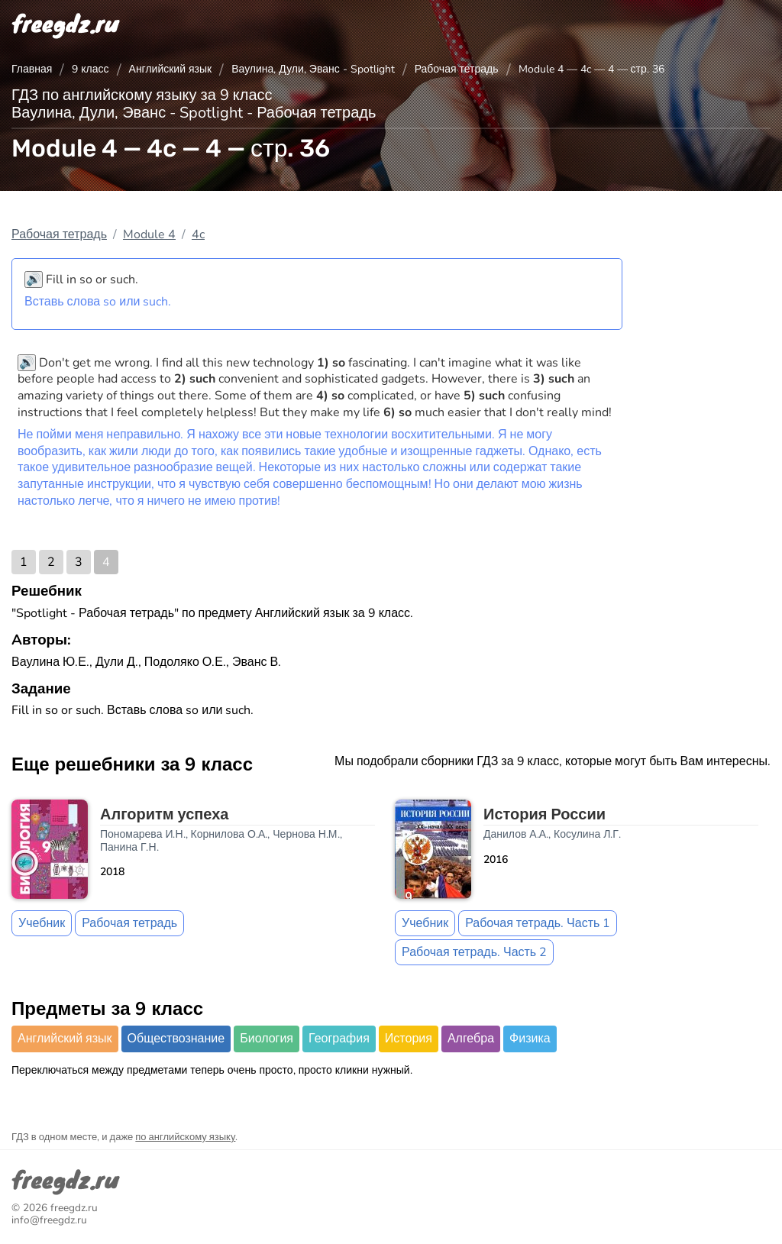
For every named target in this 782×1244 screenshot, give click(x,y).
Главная (31, 69)
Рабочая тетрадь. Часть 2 (474, 952)
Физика (530, 1038)
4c (198, 234)
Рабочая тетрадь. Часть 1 (537, 923)
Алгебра (471, 1038)
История (408, 1038)
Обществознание (176, 1038)
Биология (266, 1038)
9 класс (90, 69)
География (339, 1038)
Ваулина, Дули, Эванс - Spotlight (313, 69)
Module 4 (149, 234)
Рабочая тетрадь (457, 69)
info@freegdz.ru (49, 1220)
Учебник (41, 923)
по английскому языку (185, 1137)
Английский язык (170, 69)
